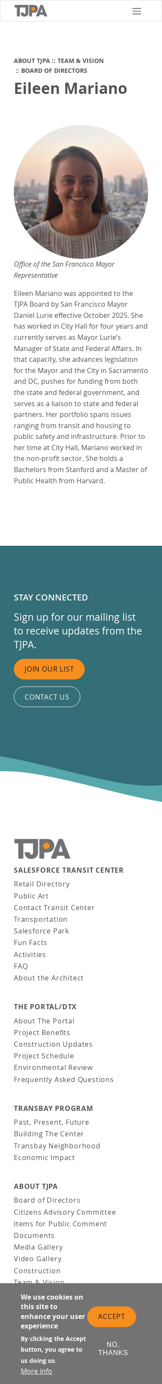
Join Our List (49, 669)
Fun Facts (31, 942)
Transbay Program (53, 1108)
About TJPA (32, 60)
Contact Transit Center (54, 907)
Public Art (31, 896)
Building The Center (49, 1133)
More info (36, 1372)
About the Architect (49, 978)
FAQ (21, 966)
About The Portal (44, 1021)
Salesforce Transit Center (69, 870)
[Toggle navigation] (137, 11)
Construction (37, 1270)
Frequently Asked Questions (64, 1079)
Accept (111, 1317)
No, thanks (113, 1349)
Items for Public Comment (60, 1223)
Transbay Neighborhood (57, 1146)
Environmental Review (53, 1067)
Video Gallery (37, 1258)
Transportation (41, 919)
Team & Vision (80, 60)
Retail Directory (42, 884)
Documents (34, 1235)
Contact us (47, 696)
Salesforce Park (41, 931)
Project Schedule (44, 1056)
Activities (30, 954)
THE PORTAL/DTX (45, 1007)
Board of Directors (54, 70)
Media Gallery (38, 1247)
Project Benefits (42, 1032)
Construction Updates (53, 1044)
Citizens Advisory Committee (65, 1212)
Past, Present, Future (51, 1122)
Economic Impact (44, 1157)
